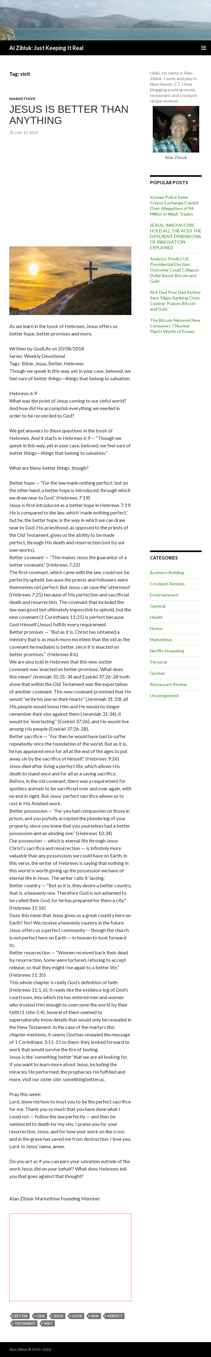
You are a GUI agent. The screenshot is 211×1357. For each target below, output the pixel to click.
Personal (158, 662)
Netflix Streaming (167, 650)
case (40, 1316)
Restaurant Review (168, 684)
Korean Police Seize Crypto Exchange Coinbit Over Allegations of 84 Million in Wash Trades (174, 205)
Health (156, 617)
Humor (156, 628)
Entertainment (164, 594)
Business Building (167, 572)
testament (25, 1323)
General (157, 606)
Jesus (58, 1316)
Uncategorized (164, 695)
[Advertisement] (70, 191)
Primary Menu (203, 47)
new (95, 1316)
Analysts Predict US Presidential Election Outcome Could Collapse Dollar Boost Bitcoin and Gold (174, 270)
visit (48, 1323)
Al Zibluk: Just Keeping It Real (46, 47)
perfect (115, 1316)
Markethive (22, 98)
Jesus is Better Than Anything (68, 114)
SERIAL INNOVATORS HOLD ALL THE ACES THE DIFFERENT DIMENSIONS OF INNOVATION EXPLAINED (176, 236)
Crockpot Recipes (167, 583)
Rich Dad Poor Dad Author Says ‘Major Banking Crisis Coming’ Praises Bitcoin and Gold (175, 301)
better (21, 1316)
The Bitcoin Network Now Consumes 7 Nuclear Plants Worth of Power (175, 326)
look (77, 1316)
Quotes (157, 673)
